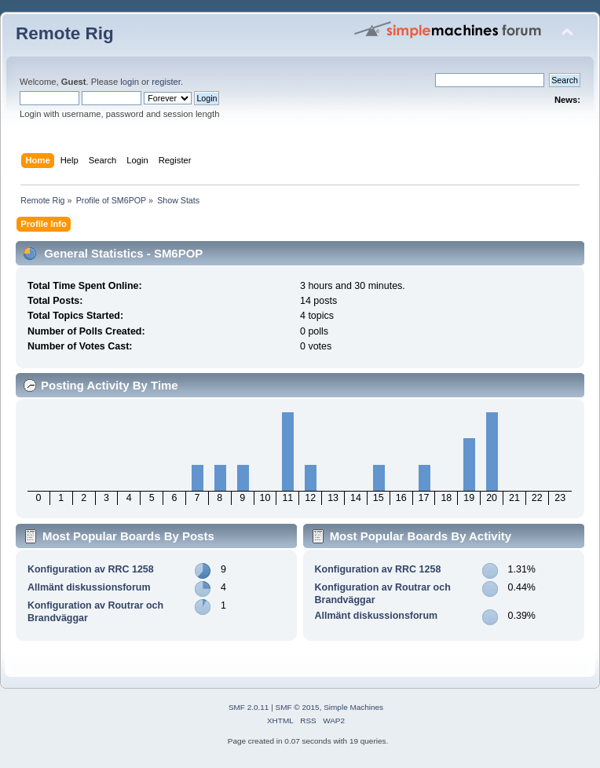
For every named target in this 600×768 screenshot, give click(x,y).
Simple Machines (353, 707)
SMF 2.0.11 (249, 707)
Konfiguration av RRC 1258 (90, 569)
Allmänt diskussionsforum (89, 587)
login (129, 81)
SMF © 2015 (298, 707)
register (166, 81)
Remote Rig (65, 33)
